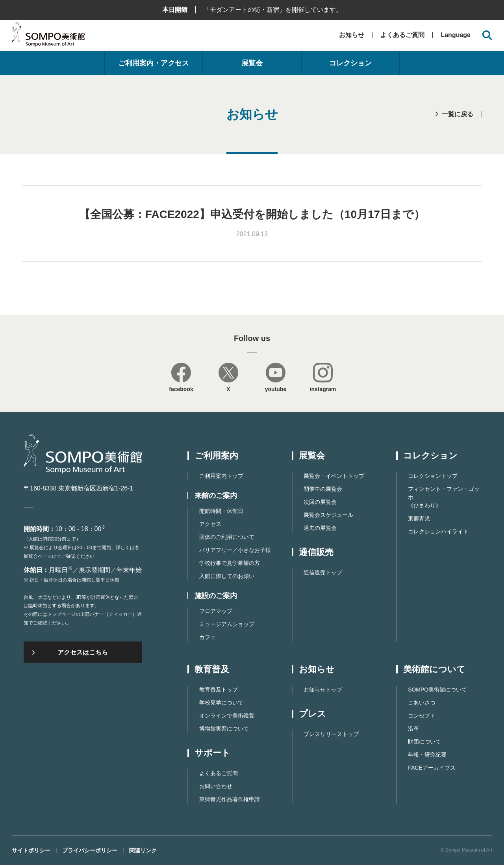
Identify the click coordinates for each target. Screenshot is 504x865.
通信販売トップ (323, 572)
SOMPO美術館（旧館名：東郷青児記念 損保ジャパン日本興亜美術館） (48, 36)
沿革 (413, 728)
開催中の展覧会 (323, 489)
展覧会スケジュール (328, 515)
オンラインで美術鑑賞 (226, 715)
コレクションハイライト (438, 531)
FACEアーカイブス (432, 767)
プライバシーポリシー (89, 850)
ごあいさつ (421, 702)
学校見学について (221, 702)
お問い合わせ (215, 786)
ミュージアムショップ (226, 624)
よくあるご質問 (402, 35)
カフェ (207, 637)
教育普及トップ (218, 689)
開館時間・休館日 (221, 511)
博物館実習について (224, 728)
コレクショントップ (433, 476)
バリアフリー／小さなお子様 (235, 550)
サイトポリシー (31, 850)
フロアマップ (215, 611)
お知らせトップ (323, 689)
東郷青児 (419, 518)
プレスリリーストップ (331, 734)
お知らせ (351, 35)
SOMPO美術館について (437, 689)
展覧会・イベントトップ (334, 476)
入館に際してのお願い (226, 576)
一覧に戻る (457, 114)
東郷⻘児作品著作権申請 (229, 799)
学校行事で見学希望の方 (229, 563)
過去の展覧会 (320, 528)
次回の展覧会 (320, 502)
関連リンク (143, 850)
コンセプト (421, 715)
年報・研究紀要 (427, 754)
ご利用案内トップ (221, 476)
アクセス (210, 524)
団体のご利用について (226, 537)
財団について (424, 741)
